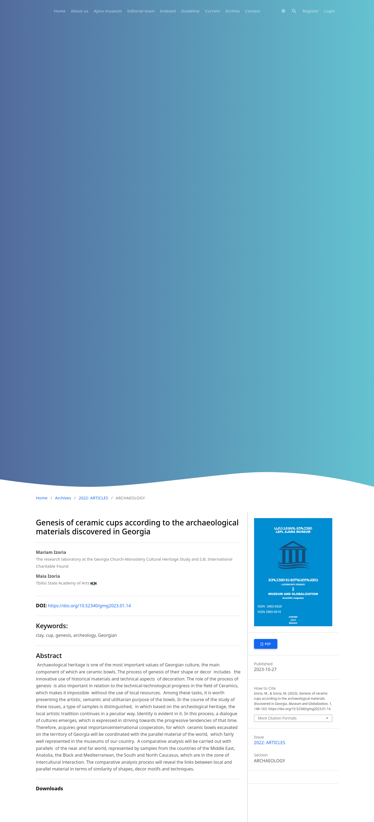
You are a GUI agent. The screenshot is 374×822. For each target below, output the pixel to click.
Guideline (190, 11)
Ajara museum (108, 11)
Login (329, 11)
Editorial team (141, 11)
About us (79, 11)
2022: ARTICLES (93, 497)
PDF (267, 644)
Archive (232, 11)
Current (212, 11)
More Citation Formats (277, 718)
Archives (63, 497)
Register (310, 11)
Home (60, 11)
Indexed (168, 11)
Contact (252, 11)
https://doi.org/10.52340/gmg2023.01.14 (89, 606)
